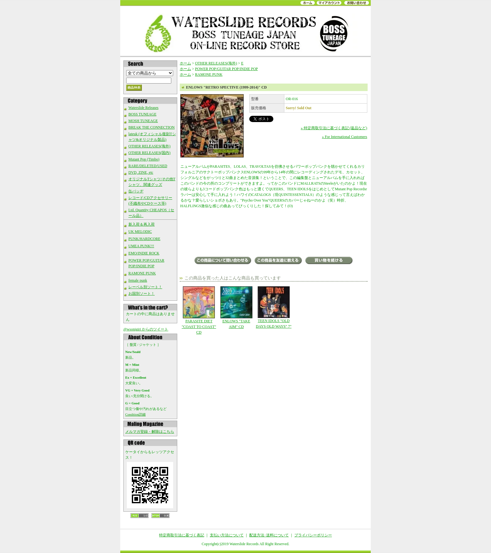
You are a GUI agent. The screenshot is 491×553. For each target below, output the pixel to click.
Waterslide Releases (143, 107)
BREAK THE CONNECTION (151, 127)
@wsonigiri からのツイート (145, 329)
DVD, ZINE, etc (140, 172)
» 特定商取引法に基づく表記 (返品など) (334, 128)
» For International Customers (344, 137)
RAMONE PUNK (142, 273)
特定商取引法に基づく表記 (181, 535)
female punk (137, 280)
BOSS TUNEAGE (142, 114)
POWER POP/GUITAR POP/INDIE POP (226, 69)
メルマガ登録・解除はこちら (149, 431)
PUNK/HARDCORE (144, 239)
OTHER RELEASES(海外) (149, 146)
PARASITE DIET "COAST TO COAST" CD (199, 310)
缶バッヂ (135, 191)
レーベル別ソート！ (145, 287)
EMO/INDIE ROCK (143, 253)
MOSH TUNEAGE (143, 121)
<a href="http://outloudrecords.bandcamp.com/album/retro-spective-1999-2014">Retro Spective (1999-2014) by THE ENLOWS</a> (273, 233)
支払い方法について (227, 535)
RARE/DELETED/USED (147, 166)
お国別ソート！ (141, 293)
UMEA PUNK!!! (141, 246)
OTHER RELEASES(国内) (149, 153)
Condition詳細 (135, 414)
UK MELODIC (140, 231)
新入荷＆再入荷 (141, 224)
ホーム (185, 63)
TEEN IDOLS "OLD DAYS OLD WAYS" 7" (273, 307)
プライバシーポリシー (313, 535)
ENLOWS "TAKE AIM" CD (236, 307)
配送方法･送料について (269, 535)
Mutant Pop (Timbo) (143, 159)
